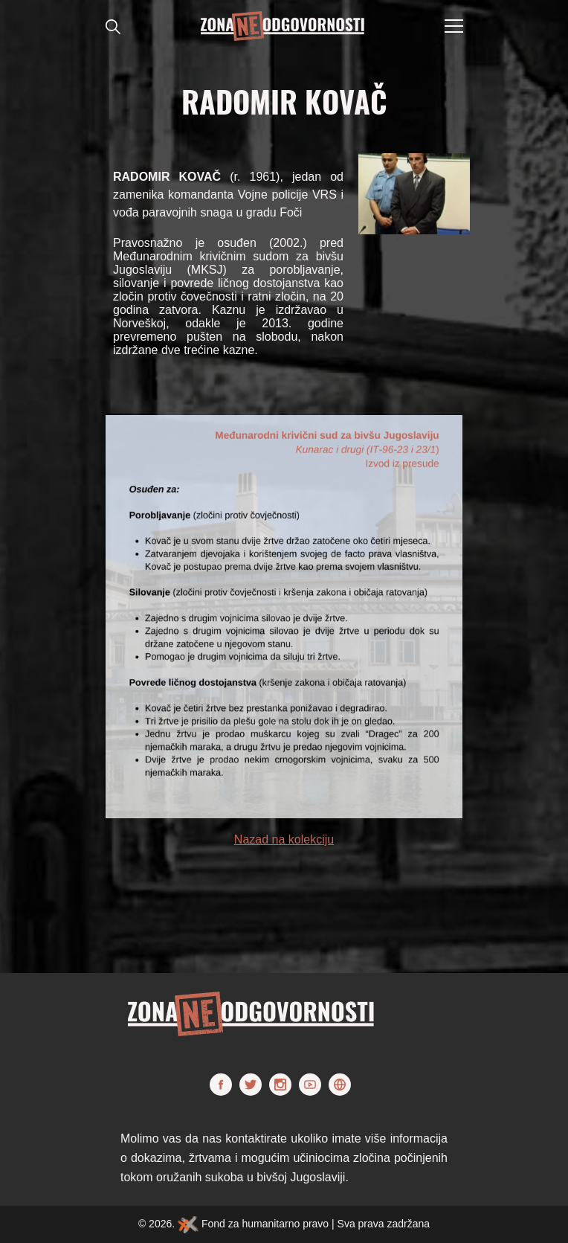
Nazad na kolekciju (284, 839)
